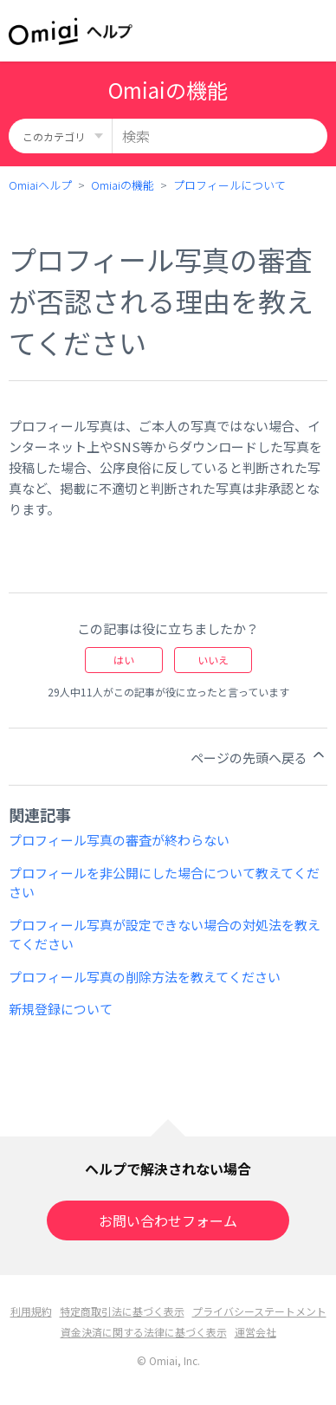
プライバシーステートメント (259, 1311)
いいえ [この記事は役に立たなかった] (213, 659)
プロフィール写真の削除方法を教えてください (145, 977)
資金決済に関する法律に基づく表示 (144, 1331)
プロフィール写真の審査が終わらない (119, 840)
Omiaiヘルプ (40, 185)
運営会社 (255, 1331)
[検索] (220, 136)
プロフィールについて (229, 185)
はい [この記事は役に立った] (123, 659)
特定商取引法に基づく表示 (122, 1311)
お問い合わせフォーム (168, 1220)
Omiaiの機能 (122, 185)
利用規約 (31, 1311)
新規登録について (61, 1009)
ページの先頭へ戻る (259, 756)
